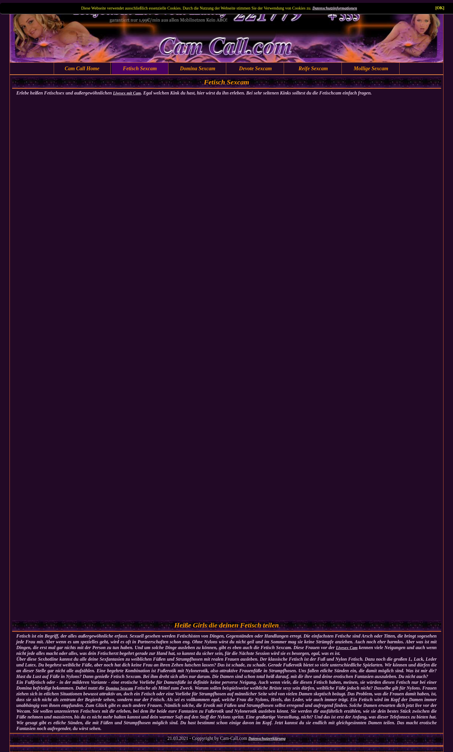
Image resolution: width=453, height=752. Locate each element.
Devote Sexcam (255, 68)
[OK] (439, 8)
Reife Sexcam (313, 68)
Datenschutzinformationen (334, 8)
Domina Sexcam (198, 68)
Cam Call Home (82, 68)
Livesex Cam (347, 648)
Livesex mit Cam (127, 93)
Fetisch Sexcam (140, 68)
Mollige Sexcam (371, 68)
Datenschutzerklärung (266, 738)
